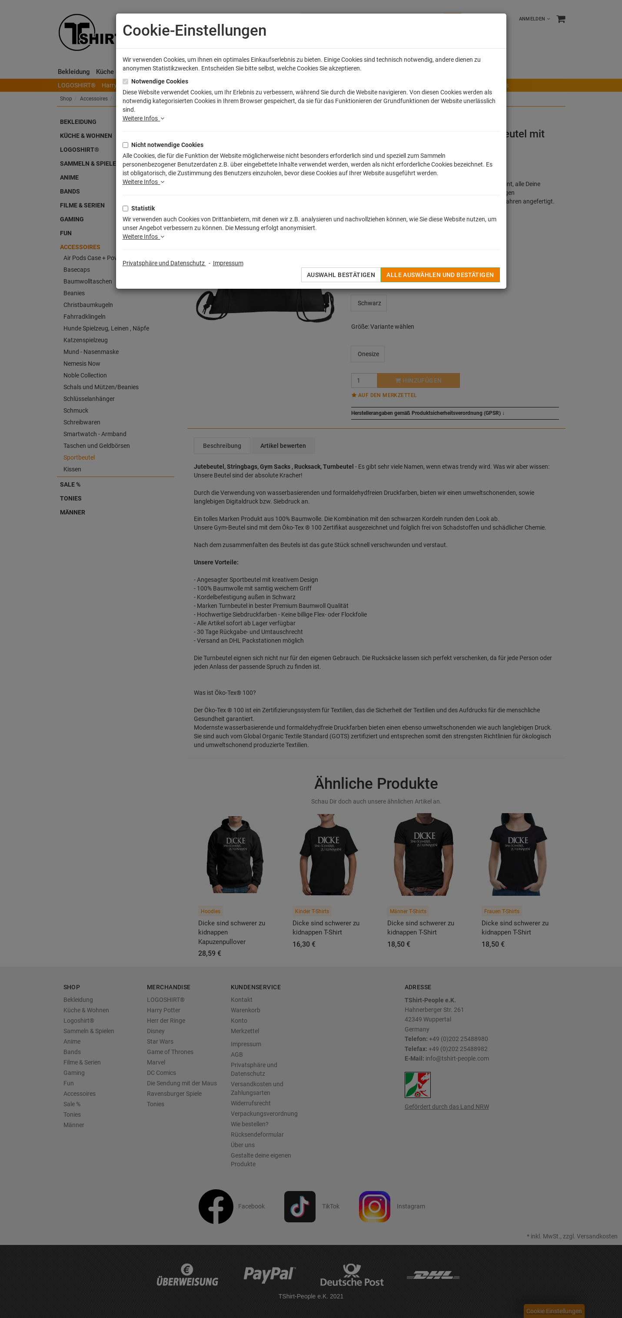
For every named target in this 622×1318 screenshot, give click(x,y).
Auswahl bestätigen (341, 274)
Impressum (228, 263)
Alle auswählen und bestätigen (440, 274)
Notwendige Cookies (159, 81)
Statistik (143, 208)
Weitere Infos (143, 118)
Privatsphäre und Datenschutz (164, 263)
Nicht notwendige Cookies (167, 144)
